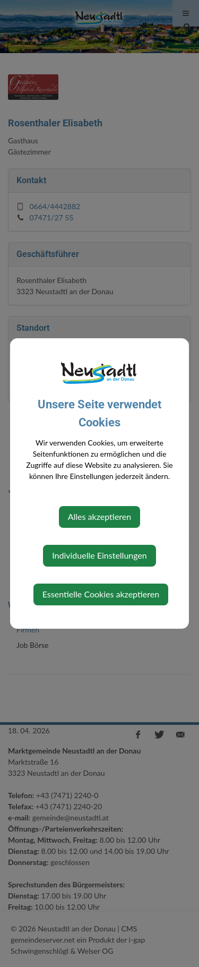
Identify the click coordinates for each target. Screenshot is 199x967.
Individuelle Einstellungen (99, 555)
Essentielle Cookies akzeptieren (100, 594)
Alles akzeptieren (99, 516)
